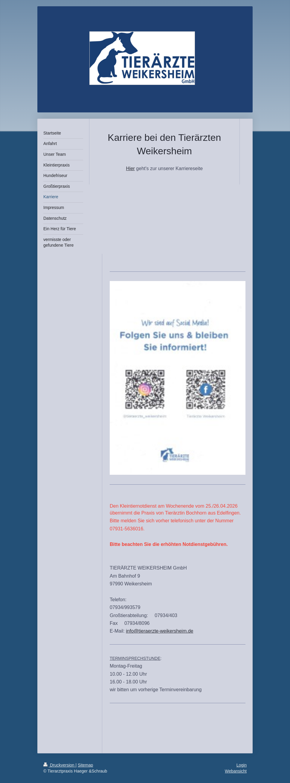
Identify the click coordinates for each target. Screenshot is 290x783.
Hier (130, 168)
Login (241, 765)
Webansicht (236, 771)
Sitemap (85, 765)
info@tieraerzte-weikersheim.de (159, 631)
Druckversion (59, 765)
